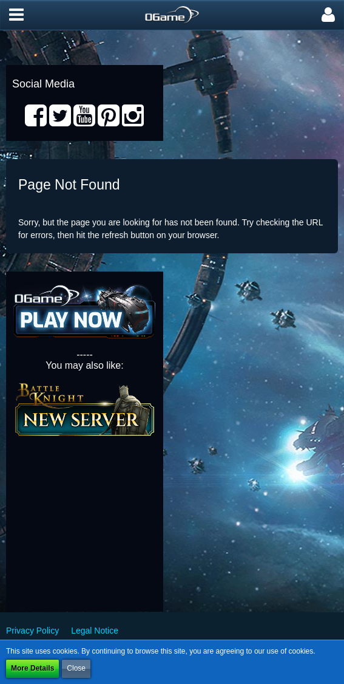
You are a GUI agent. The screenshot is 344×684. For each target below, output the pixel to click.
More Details (32, 668)
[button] (16, 15)
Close (76, 668)
